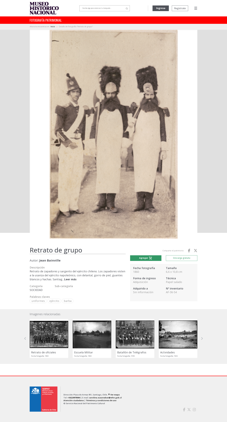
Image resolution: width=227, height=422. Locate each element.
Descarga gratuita (181, 257)
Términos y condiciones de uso (101, 400)
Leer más (70, 279)
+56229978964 (74, 397)
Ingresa (160, 8)
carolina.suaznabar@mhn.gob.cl (105, 397)
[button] (25, 338)
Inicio (53, 26)
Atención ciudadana (74, 400)
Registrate (180, 8)
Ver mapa (114, 394)
